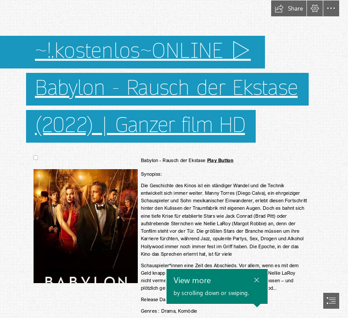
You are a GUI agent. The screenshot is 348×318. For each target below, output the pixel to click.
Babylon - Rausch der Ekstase (166, 88)
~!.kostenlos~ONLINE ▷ (143, 51)
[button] (288, 8)
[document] (174, 159)
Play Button (220, 160)
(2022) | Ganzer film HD (140, 125)
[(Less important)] (35, 157)
